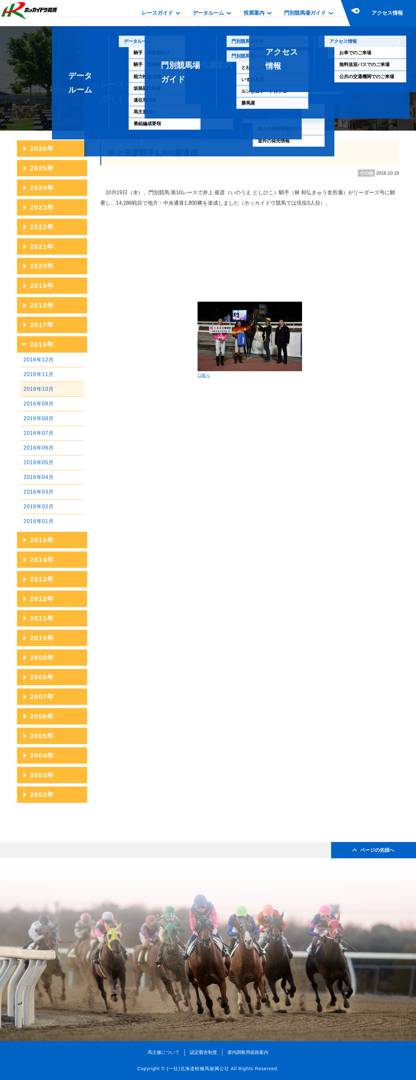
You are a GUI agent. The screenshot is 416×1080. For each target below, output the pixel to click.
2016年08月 (39, 418)
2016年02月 (39, 506)
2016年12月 (39, 359)
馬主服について (164, 1052)
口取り (250, 340)
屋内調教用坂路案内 (247, 1052)
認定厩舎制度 (203, 1052)
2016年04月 (39, 477)
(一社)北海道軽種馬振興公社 (198, 1068)
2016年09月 (39, 403)
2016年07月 (39, 433)
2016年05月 (39, 462)
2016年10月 (39, 389)
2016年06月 (39, 448)
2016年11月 (39, 374)
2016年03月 (39, 492)
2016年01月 (39, 521)
